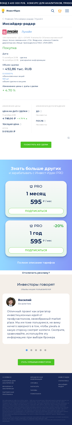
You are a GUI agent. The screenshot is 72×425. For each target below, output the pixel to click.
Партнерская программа (8, 393)
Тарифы (33, 390)
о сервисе (6, 377)
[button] (27, 350)
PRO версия (59, 11)
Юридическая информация (36, 378)
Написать (34, 386)
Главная (9, 19)
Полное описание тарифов (36, 262)
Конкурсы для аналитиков (9, 382)
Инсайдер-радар (24, 19)
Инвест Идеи (63, 377)
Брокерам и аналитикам (8, 387)
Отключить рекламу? (36, 272)
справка (34, 383)
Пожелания (35, 394)
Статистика (63, 381)
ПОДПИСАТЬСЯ (36, 211)
